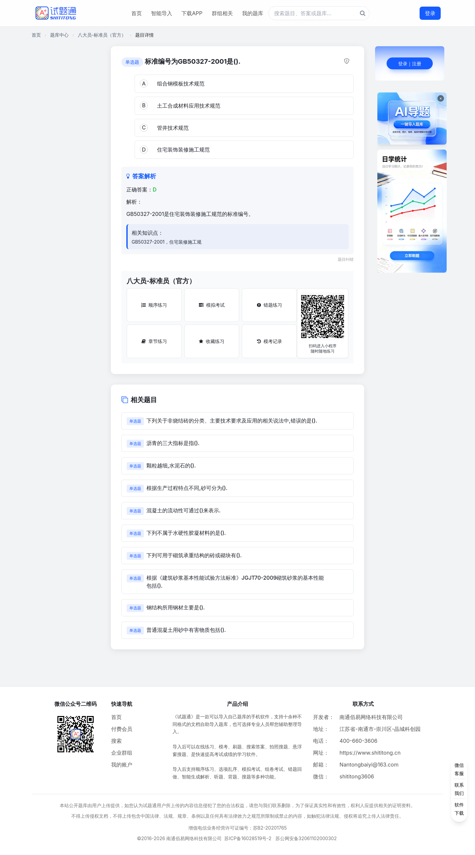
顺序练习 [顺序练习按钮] (154, 305)
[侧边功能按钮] (459, 789)
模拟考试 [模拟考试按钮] (212, 305)
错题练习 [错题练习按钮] (269, 305)
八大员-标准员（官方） (102, 35)
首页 (136, 13)
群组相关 (222, 13)
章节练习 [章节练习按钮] (154, 341)
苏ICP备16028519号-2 (247, 838)
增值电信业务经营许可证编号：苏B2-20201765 (237, 828)
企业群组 (121, 752)
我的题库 (252, 13)
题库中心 (59, 35)
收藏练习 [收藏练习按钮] (211, 341)
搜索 (116, 740)
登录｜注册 (409, 63)
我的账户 (121, 764)
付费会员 (121, 729)
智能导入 (161, 13)
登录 (430, 13)
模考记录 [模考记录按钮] (269, 341)
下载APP (191, 13)
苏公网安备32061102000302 (306, 838)
